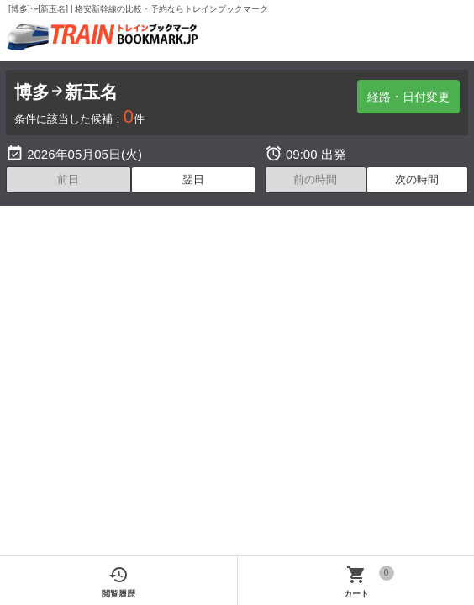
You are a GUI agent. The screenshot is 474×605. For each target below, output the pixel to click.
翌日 (193, 179)
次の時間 (417, 179)
